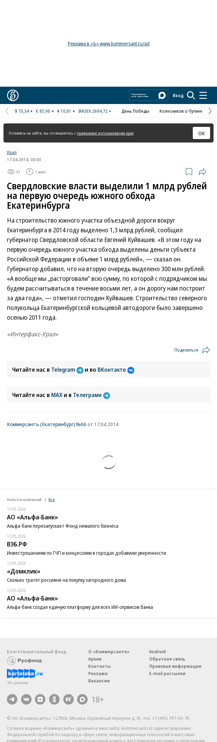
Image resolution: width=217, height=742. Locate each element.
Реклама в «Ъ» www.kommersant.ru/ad (109, 43)
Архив (94, 659)
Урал (12, 152)
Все (51, 499)
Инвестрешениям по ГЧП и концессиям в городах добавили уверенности (86, 553)
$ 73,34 (22, 111)
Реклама (98, 673)
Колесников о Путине (181, 111)
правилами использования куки (105, 133)
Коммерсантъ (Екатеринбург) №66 (47, 424)
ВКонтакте (116, 369)
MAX (57, 395)
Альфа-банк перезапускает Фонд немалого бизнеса (62, 526)
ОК (201, 133)
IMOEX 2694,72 (93, 111)
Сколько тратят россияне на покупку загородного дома (66, 580)
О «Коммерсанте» (109, 651)
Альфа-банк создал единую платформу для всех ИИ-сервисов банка (80, 607)
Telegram (68, 369)
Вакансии (99, 681)
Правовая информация (175, 666)
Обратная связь (167, 659)
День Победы (135, 111)
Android (157, 651)
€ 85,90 (43, 111)
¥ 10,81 (64, 111)
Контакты (99, 666)
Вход (178, 95)
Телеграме (91, 395)
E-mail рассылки (167, 673)
